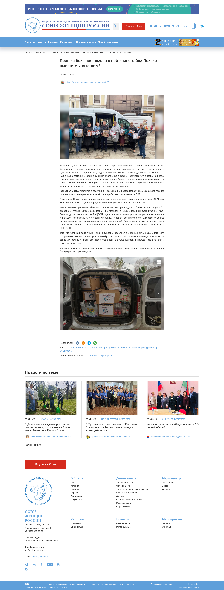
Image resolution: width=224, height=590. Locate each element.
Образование (123, 506)
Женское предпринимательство (115, 419)
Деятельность (126, 478)
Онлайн (166, 523)
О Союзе (30, 42)
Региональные (123, 527)
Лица (73, 482)
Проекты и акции (86, 42)
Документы (76, 499)
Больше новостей (38, 445)
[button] (66, 293)
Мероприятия (172, 519)
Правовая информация (161, 584)
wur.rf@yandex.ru (40, 556)
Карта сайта (193, 584)
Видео (165, 486)
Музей (101, 42)
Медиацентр (67, 42)
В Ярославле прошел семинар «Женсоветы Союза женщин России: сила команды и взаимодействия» (112, 427)
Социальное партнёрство (99, 355)
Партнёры (76, 492)
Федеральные (123, 523)
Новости (41, 42)
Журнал (166, 489)
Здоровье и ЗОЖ (124, 482)
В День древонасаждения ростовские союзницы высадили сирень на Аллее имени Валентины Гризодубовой (47, 427)
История (75, 486)
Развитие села (123, 503)
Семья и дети (123, 486)
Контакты (112, 42)
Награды (75, 489)
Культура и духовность (50, 419)
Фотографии (168, 482)
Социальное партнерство (129, 499)
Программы (76, 496)
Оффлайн (167, 527)
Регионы (53, 42)
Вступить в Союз (134, 26)
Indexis (196, 587)
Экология (121, 496)
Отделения (76, 523)
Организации (77, 527)
